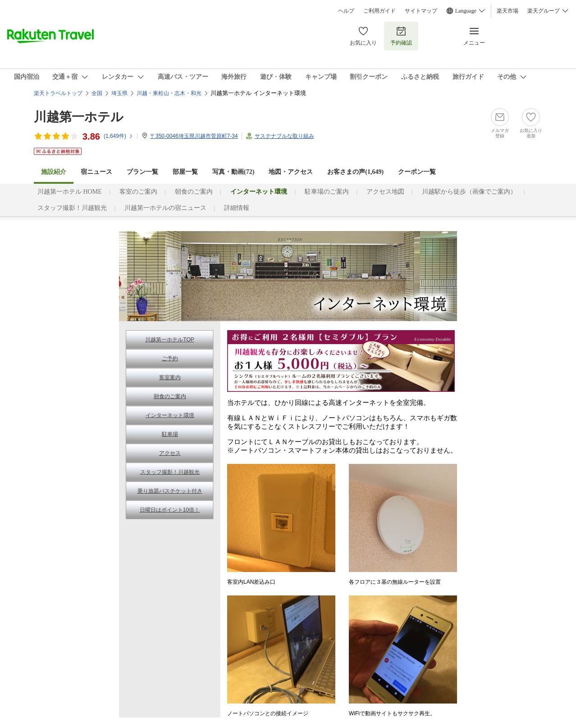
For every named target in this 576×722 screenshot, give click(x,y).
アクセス (170, 453)
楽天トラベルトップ (58, 93)
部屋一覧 (185, 171)
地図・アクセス (291, 171)
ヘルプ (346, 11)
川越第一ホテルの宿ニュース (165, 207)
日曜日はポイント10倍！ (170, 510)
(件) (118, 136)
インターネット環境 (170, 415)
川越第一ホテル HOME (69, 191)
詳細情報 (236, 207)
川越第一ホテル (78, 117)
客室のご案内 (138, 191)
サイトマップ (421, 11)
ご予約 (170, 358)
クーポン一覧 (417, 171)
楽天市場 (507, 11)
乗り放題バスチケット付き (169, 491)
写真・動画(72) (233, 171)
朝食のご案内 (194, 191)
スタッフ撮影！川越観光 (72, 207)
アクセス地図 (385, 191)
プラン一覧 (142, 171)
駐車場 (170, 434)
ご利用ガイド (379, 11)
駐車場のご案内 (327, 191)
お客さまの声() (355, 171)
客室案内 (170, 377)
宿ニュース (96, 171)
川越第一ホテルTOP (169, 339)
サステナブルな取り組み (284, 136)
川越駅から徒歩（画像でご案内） (469, 191)
